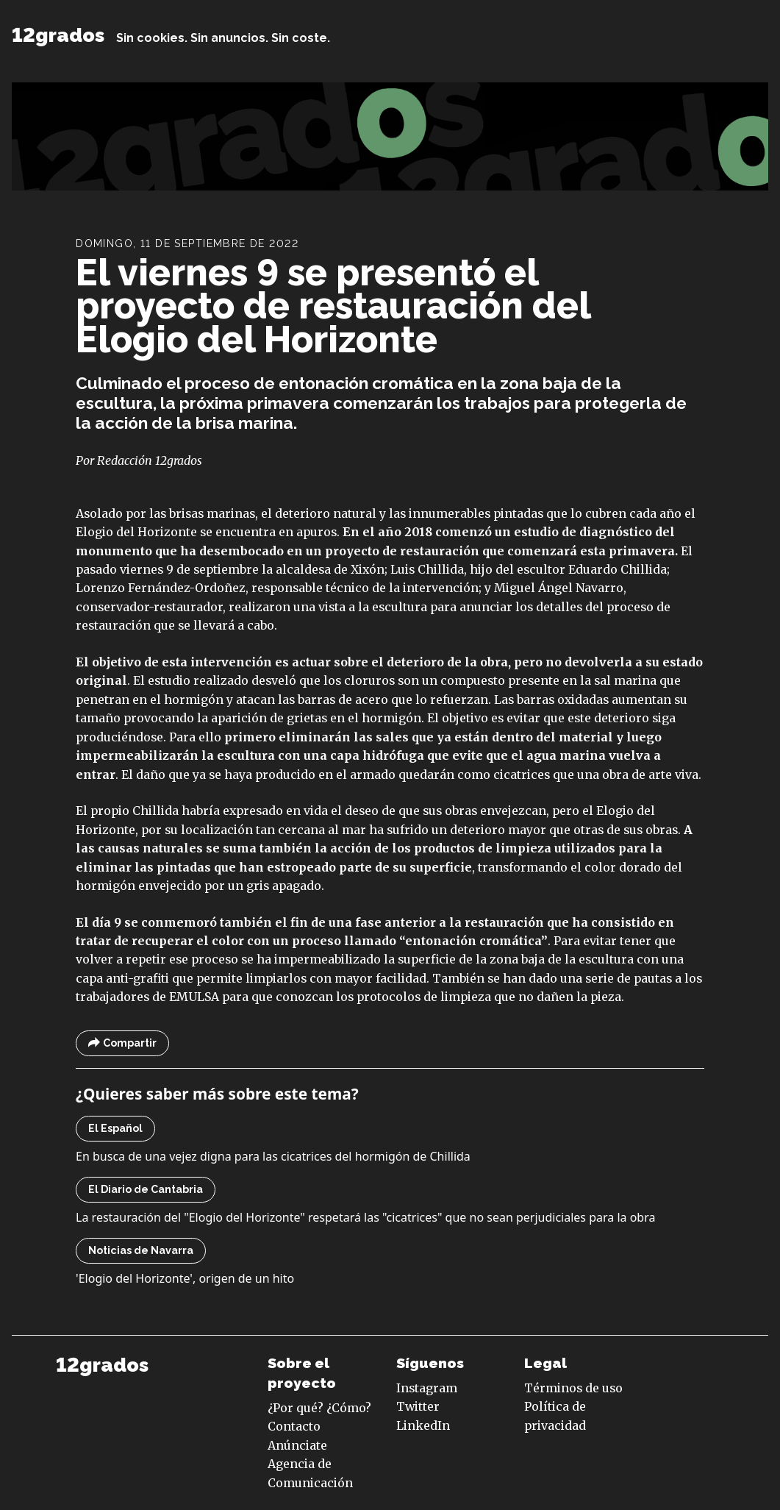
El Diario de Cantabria (145, 1189)
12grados (58, 35)
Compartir (122, 1043)
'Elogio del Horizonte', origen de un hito (185, 1278)
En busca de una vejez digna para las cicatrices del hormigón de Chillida (273, 1156)
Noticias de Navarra (140, 1250)
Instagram (426, 1388)
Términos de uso (573, 1388)
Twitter (418, 1406)
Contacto (294, 1426)
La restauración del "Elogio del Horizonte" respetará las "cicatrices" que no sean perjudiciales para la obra (365, 1217)
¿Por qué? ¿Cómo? (319, 1407)
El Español (115, 1128)
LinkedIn (423, 1425)
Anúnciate (297, 1445)
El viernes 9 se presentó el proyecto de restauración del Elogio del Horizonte (333, 305)
